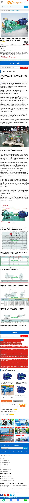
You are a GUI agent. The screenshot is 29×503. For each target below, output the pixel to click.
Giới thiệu (2, 458)
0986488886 (9, 476)
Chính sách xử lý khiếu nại (5, 469)
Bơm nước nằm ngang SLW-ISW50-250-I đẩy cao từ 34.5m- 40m (21, 397)
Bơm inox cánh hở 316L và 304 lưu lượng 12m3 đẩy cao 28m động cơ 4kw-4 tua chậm (14, 367)
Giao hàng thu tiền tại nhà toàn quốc (12, 60)
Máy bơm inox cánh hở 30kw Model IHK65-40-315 (14, 340)
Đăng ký (26, 448)
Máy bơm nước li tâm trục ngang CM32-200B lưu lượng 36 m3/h (7, 397)
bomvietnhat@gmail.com (9, 480)
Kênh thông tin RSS (4, 471)
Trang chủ (3, 10)
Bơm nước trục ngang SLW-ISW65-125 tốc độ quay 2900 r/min (21, 384)
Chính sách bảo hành (4, 467)
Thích (6, 414)
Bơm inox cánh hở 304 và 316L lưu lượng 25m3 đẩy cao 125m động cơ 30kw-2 (13, 350)
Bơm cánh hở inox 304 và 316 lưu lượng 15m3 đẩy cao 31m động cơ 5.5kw (14, 363)
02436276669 (10, 478)
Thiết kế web (14, 497)
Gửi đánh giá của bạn (6, 401)
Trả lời (2, 414)
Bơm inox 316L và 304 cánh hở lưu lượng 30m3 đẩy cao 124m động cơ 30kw (13, 354)
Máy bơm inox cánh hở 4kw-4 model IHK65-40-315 (11, 344)
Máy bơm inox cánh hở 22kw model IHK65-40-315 (11, 342)
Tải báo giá (26, 44)
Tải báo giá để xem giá (8, 57)
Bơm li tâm (8, 10)
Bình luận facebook (18, 401)
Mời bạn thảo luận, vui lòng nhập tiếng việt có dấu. (9, 405)
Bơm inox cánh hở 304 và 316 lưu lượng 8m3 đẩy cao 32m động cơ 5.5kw (14, 357)
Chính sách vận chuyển (5, 462)
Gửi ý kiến (22, 406)
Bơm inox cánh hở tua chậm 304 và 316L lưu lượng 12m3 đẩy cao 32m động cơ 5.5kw (14, 360)
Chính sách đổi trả (4, 464)
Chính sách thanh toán (4, 460)
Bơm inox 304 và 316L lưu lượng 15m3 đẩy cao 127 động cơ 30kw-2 (14, 347)
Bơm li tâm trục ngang (14, 10)
